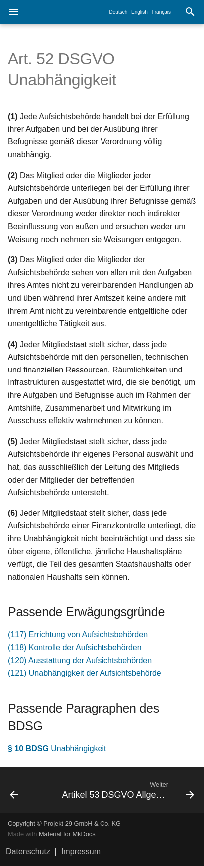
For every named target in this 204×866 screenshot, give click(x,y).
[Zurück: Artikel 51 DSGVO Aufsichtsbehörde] (27, 790)
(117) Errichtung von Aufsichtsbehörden (78, 634)
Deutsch (118, 12)
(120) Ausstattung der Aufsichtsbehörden (80, 660)
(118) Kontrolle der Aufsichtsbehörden (75, 647)
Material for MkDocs (67, 834)
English (139, 12)
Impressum (81, 851)
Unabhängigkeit (57, 748)
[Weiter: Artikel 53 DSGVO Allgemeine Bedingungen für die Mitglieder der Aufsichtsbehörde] (127, 790)
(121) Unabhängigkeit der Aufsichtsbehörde (84, 673)
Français (161, 12)
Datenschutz (28, 851)
